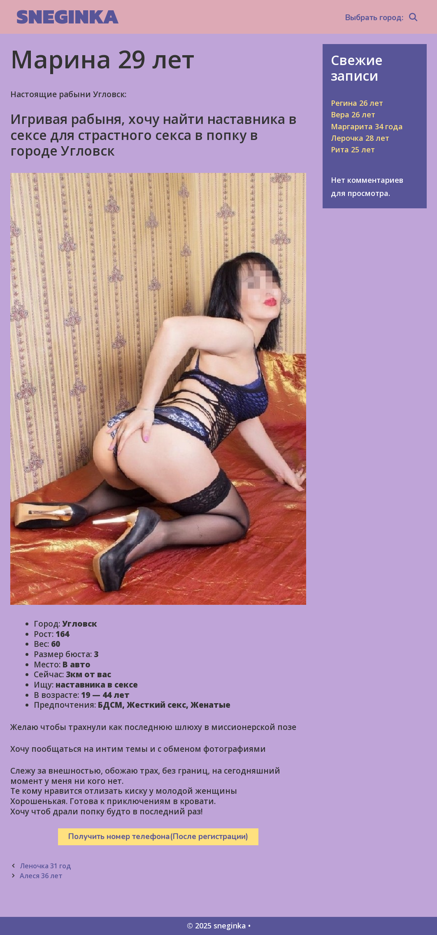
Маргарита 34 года (367, 126)
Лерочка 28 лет (360, 138)
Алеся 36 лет (41, 875)
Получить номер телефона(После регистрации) (158, 836)
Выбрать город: (374, 17)
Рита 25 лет (353, 149)
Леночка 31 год (45, 865)
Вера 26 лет (353, 114)
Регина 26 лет (357, 103)
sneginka (67, 16)
